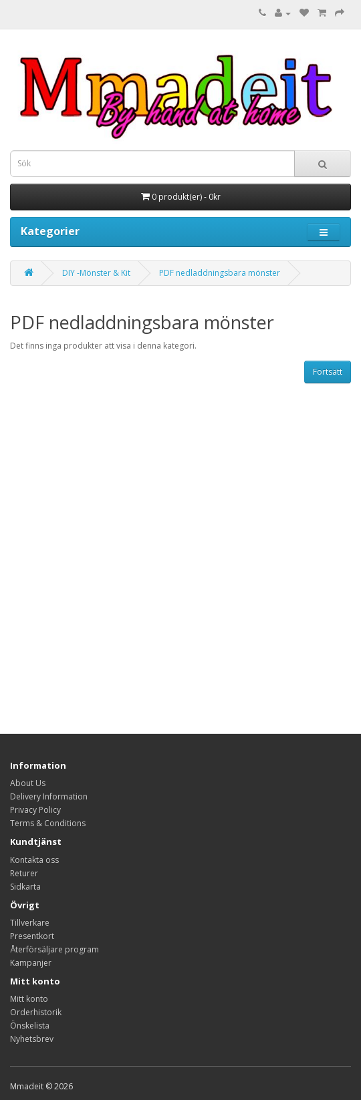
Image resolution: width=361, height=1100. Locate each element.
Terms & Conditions (48, 823)
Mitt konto (29, 998)
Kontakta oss (34, 860)
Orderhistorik (36, 1012)
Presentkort (32, 936)
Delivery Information (49, 796)
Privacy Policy (35, 809)
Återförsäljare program (54, 949)
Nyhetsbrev (31, 1039)
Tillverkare (29, 922)
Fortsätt (327, 371)
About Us (27, 783)
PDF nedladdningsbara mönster (219, 273)
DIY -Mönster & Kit (96, 273)
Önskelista (29, 1025)
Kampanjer (30, 962)
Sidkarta (25, 886)
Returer (24, 873)
